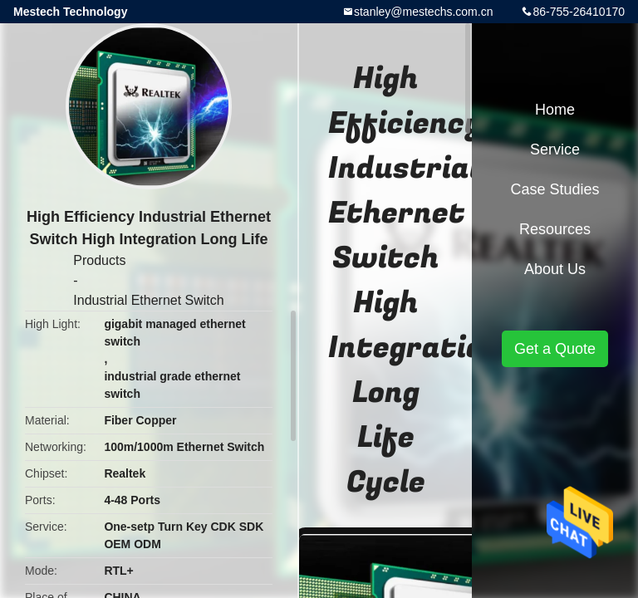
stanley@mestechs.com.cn (423, 11)
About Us (555, 269)
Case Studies (554, 189)
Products (99, 260)
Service (555, 149)
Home (555, 109)
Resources (555, 229)
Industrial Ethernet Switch (148, 300)
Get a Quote (555, 349)
